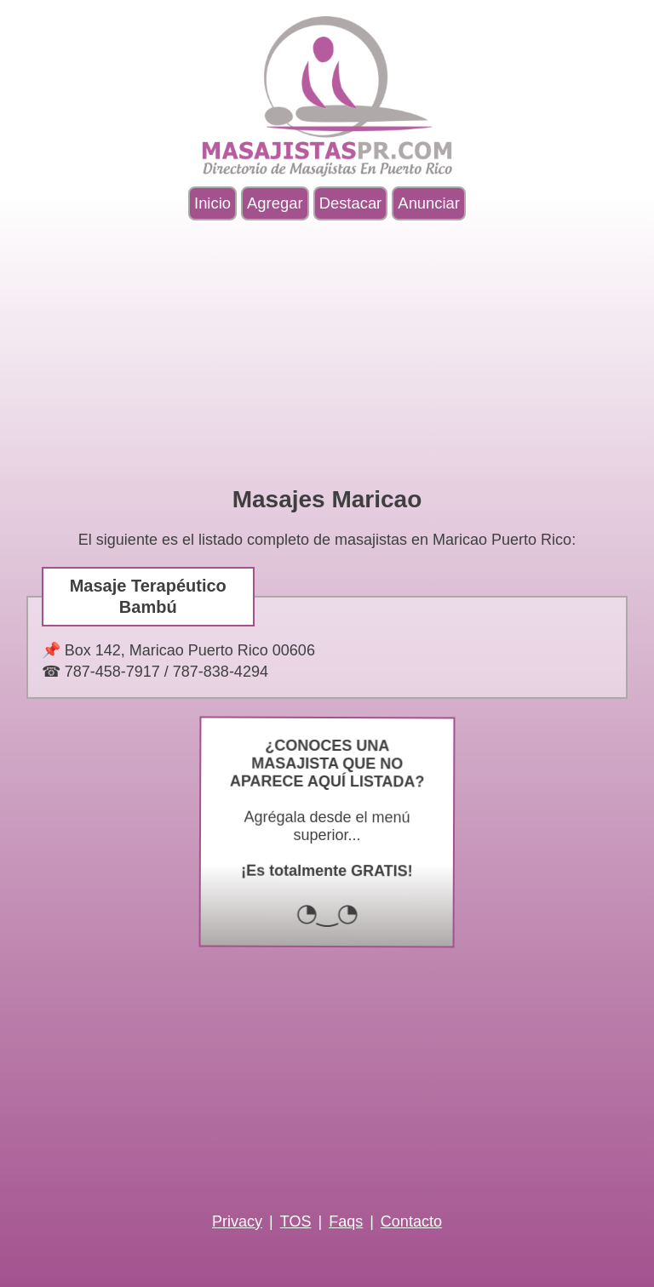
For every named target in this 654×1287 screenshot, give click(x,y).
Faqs (346, 1221)
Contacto (411, 1221)
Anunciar (429, 203)
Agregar (274, 203)
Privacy (237, 1221)
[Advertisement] (327, 353)
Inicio (212, 203)
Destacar (350, 203)
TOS (296, 1221)
